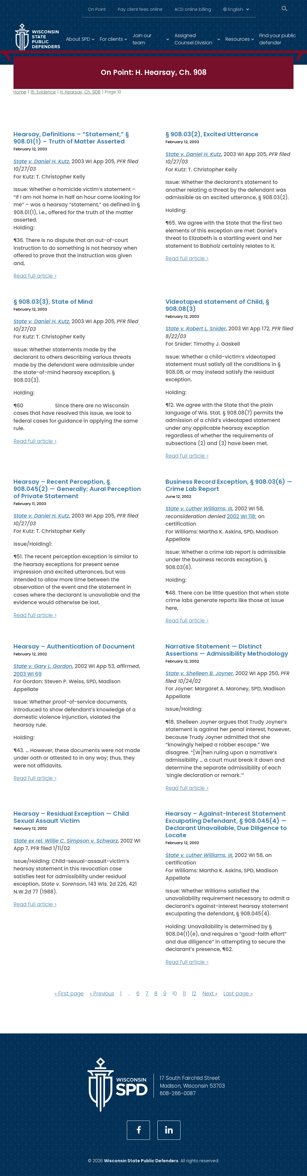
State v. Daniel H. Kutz (41, 161)
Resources (237, 39)
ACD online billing (192, 9)
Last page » (237, 993)
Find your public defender (277, 39)
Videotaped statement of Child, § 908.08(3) (217, 305)
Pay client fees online (140, 9)
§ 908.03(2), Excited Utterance (211, 134)
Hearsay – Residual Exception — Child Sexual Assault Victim (71, 817)
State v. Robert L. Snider (195, 328)
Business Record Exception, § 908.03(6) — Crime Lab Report (228, 485)
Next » (209, 993)
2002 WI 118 (241, 516)
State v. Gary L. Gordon (42, 666)
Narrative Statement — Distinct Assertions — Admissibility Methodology (226, 649)
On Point (97, 9)
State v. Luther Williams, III (198, 508)
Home (19, 92)
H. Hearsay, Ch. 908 (80, 92)
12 (194, 993)
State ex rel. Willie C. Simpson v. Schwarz (65, 840)
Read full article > (35, 275)
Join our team (142, 39)
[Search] (284, 8)
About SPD (78, 39)
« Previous (102, 993)
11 (184, 993)
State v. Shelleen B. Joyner (199, 673)
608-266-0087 (178, 1093)
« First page (69, 993)
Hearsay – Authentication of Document (74, 646)
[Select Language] (238, 9)
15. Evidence (43, 92)
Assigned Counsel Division (193, 39)
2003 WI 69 (27, 673)
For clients (111, 39)
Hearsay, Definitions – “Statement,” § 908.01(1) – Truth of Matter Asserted (71, 138)
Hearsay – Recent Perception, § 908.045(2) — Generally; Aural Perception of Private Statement (77, 488)
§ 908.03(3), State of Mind (53, 301)
